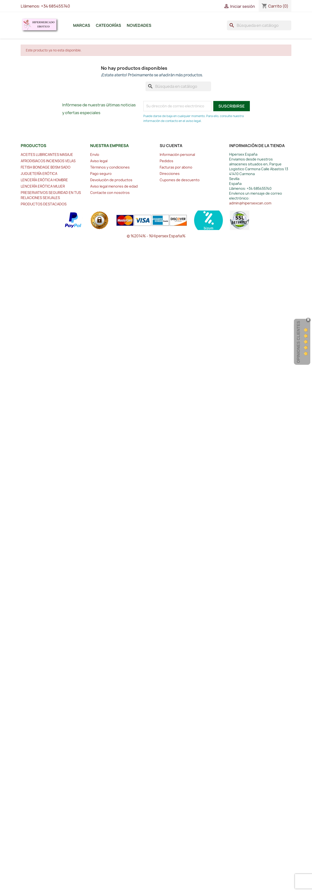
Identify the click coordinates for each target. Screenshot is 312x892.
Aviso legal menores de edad (114, 186)
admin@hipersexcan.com (250, 203)
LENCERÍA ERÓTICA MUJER (43, 186)
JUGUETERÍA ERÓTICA (39, 173)
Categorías (108, 25)
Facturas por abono (176, 167)
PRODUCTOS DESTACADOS (44, 204)
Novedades (139, 25)
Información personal (177, 154)
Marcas (81, 25)
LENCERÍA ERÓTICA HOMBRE (44, 180)
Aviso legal (98, 161)
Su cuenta (171, 145)
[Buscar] (259, 25)
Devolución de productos (111, 180)
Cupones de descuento (180, 180)
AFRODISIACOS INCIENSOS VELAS (48, 161)
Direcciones (170, 173)
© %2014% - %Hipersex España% (156, 236)
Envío (94, 154)
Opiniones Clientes (298, 342)
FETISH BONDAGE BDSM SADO (45, 167)
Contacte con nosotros (110, 192)
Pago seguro (101, 173)
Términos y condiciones (110, 167)
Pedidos (166, 161)
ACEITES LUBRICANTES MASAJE (47, 154)
